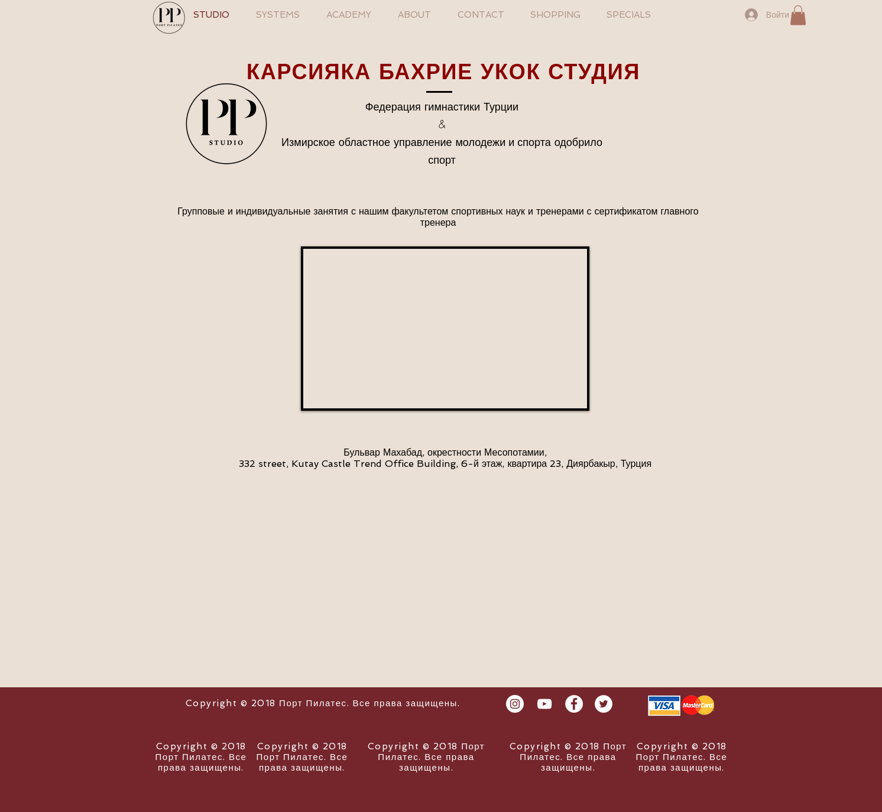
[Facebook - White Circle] (574, 704)
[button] (798, 15)
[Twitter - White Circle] (603, 704)
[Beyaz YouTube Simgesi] (544, 704)
